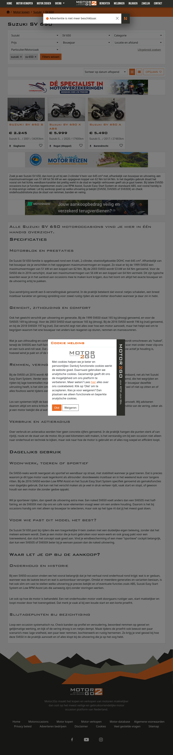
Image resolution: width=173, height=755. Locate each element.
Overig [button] (58, 3)
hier (93, 382)
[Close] (117, 18)
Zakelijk (146, 3)
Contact (158, 3)
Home (9, 3)
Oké (56, 408)
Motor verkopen (24, 3)
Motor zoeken (44, 3)
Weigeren (70, 408)
